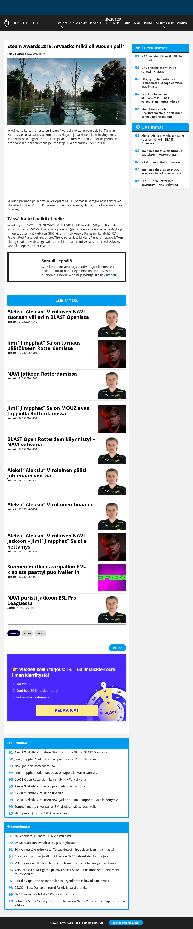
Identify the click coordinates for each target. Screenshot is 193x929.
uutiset (11, 321)
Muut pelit (165, 23)
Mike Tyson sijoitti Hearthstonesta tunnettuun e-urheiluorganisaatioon (65, 863)
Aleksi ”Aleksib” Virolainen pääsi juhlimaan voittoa (47, 473)
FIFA (127, 23)
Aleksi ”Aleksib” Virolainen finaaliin (50, 504)
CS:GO (62, 23)
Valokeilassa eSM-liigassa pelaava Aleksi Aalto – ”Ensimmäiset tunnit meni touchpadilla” (67, 872)
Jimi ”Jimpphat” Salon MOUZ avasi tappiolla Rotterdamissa (49, 411)
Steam (40, 633)
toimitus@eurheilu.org (126, 922)
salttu (11, 608)
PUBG (148, 23)
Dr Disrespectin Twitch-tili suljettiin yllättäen (46, 843)
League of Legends (112, 21)
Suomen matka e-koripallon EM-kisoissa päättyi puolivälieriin (46, 569)
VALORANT (78, 23)
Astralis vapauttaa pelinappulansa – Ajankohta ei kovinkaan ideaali (62, 881)
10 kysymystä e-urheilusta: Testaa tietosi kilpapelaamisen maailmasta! (64, 849)
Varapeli (109, 275)
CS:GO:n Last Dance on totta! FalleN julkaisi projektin (52, 887)
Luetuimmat (20, 826)
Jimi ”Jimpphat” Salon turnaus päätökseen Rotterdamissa (44, 345)
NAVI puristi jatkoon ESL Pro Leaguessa (41, 600)
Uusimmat (19, 743)
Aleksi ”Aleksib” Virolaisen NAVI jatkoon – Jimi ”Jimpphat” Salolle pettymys (47, 541)
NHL (137, 23)
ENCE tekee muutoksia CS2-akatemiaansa (44, 894)
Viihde (182, 23)
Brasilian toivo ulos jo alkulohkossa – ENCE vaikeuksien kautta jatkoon (64, 856)
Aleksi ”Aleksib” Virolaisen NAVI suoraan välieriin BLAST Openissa (48, 314)
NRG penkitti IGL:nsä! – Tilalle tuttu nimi (43, 836)
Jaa (117, 648)
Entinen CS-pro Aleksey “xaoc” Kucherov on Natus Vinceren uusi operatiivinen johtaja (70, 903)
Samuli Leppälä (16, 53)
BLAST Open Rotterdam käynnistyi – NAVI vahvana (51, 442)
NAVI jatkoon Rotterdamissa (42, 373)
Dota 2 (95, 23)
